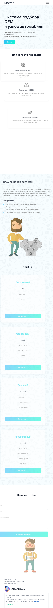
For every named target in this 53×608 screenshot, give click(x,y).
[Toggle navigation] (47, 2)
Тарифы (9, 42)
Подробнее (36, 601)
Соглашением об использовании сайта (20, 601)
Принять (10, 604)
